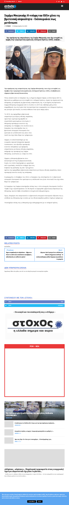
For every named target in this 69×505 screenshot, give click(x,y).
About (20, 1)
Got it (39, 501)
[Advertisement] (49, 140)
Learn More (32, 501)
